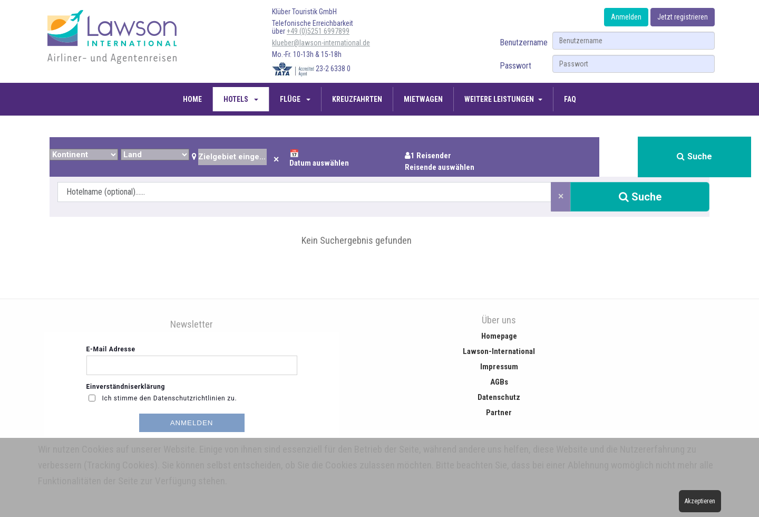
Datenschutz (499, 397)
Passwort (515, 66)
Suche (694, 156)
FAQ (570, 99)
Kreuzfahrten (357, 99)
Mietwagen (423, 99)
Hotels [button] (236, 99)
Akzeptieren (700, 501)
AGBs (499, 382)
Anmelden (626, 17)
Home (192, 99)
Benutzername (524, 42)
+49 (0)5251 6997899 (318, 31)
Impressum (499, 366)
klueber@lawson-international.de (321, 43)
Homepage (499, 336)
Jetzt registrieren (682, 17)
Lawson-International (499, 351)
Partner (499, 412)
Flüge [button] (291, 99)
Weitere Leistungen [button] (499, 99)
